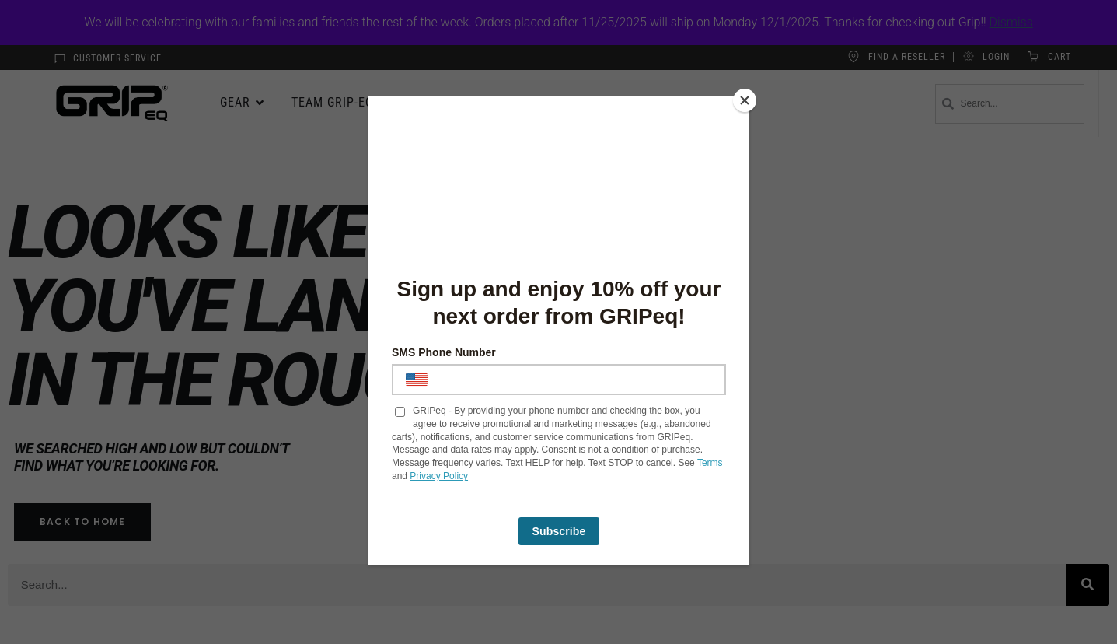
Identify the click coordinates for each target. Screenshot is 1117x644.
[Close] (745, 100)
